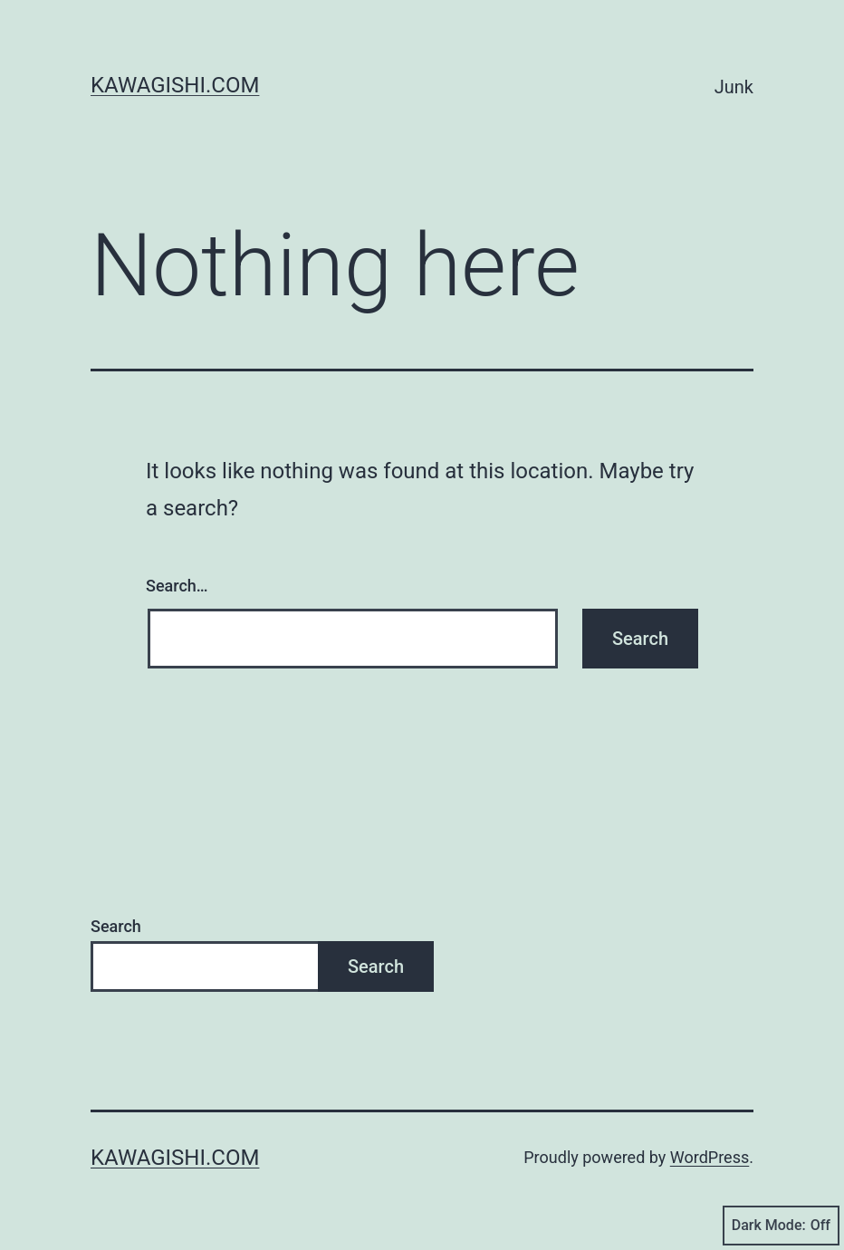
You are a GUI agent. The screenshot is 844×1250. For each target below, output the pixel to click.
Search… (177, 585)
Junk (734, 87)
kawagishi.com (175, 85)
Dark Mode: (781, 1225)
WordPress (709, 1157)
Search (116, 926)
